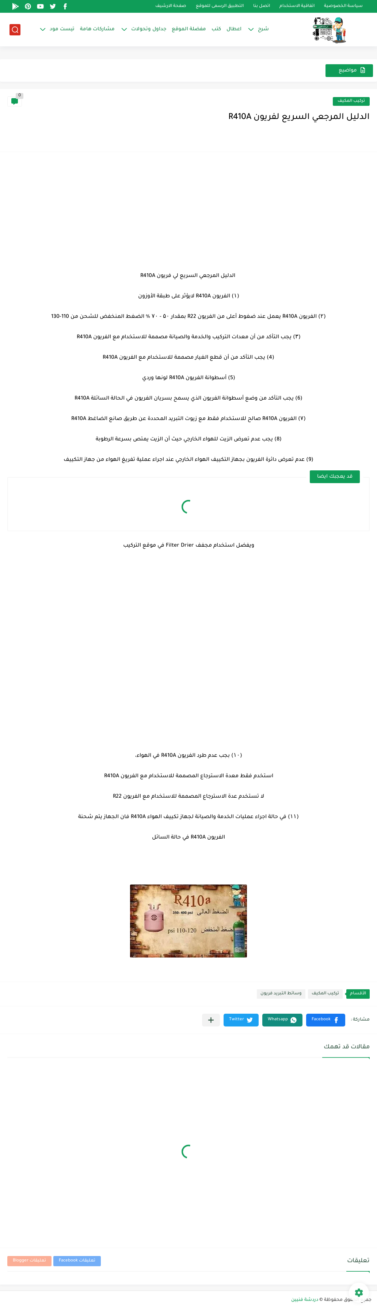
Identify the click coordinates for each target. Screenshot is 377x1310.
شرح (263, 29)
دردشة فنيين (304, 1300)
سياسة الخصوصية (343, 6)
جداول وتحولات (148, 29)
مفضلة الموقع (189, 29)
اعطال (233, 29)
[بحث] (14, 29)
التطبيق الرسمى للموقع (220, 6)
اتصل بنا (261, 6)
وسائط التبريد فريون (281, 993)
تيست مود (62, 29)
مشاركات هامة (97, 29)
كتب (216, 29)
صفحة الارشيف (170, 6)
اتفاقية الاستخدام (297, 6)
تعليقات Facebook (77, 1261)
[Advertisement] (188, 210)
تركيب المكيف (351, 101)
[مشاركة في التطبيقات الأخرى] (211, 1020)
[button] (325, 1020)
